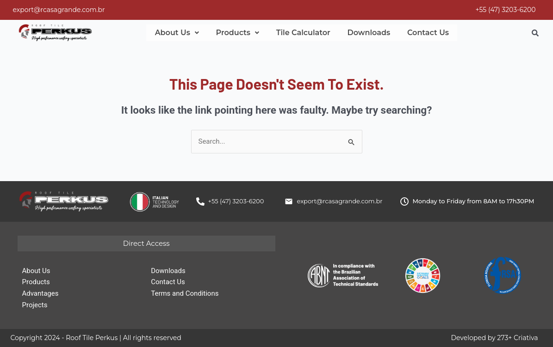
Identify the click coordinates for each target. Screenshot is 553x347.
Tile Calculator (295, 33)
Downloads (357, 33)
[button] (175, 33)
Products (233, 33)
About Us (175, 33)
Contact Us (414, 33)
